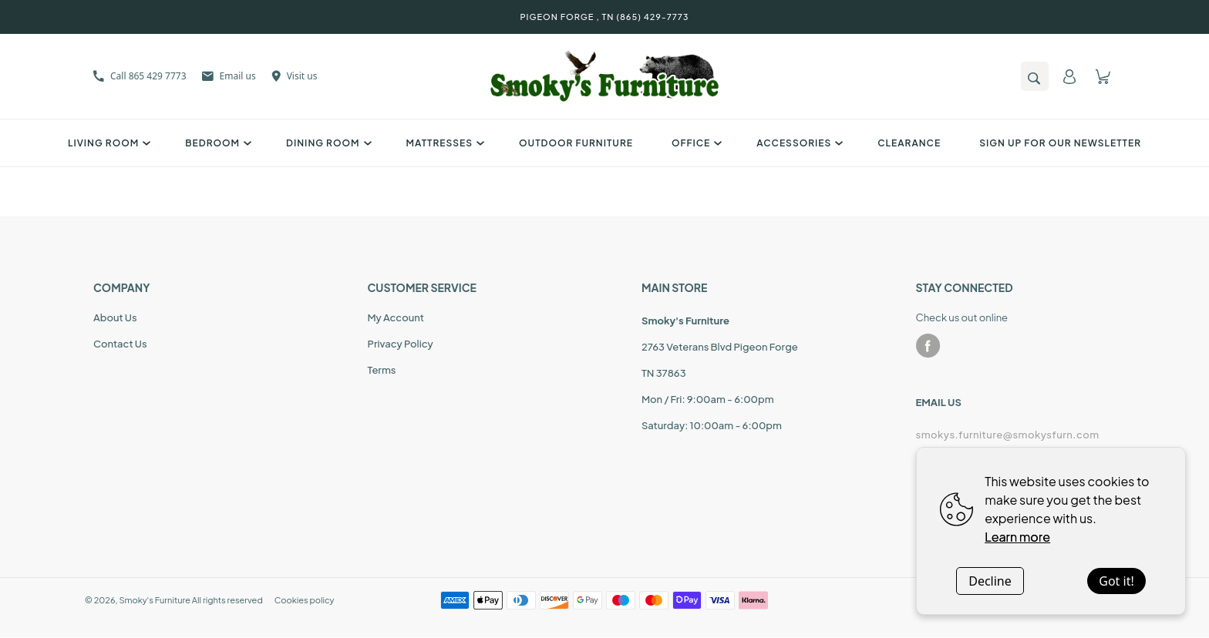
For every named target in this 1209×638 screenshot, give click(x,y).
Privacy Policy (400, 343)
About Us (115, 317)
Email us (229, 75)
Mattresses (443, 143)
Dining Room (326, 143)
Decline (990, 581)
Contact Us (120, 343)
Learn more (1017, 537)
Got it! (1116, 581)
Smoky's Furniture (154, 600)
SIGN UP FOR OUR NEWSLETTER (1060, 143)
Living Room (107, 143)
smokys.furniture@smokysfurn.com (1008, 434)
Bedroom (216, 143)
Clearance (909, 143)
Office (695, 143)
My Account (396, 317)
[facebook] (928, 346)
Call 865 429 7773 (140, 75)
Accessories (797, 143)
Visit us (294, 75)
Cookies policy (304, 600)
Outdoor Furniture (576, 143)
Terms (382, 370)
